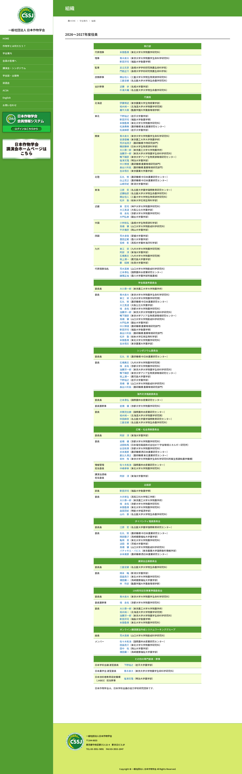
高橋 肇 (124, 226)
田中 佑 (124, 648)
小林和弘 (124, 222)
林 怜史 (124, 583)
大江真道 (124, 209)
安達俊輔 (124, 139)
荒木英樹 (124, 268)
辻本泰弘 (124, 272)
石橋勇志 (124, 255)
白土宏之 (124, 180)
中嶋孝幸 (124, 468)
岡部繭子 (124, 536)
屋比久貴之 (125, 455)
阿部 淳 (124, 252)
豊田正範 (124, 239)
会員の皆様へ (10, 60)
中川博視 (124, 164)
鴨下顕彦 (124, 157)
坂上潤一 (124, 259)
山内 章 (124, 514)
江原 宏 (124, 189)
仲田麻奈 (124, 419)
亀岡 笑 (124, 540)
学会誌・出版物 (11, 75)
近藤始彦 (124, 193)
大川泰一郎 (125, 150)
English (7, 97)
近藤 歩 (124, 86)
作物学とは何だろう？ (14, 46)
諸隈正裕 (124, 275)
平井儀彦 (124, 229)
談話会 (6, 83)
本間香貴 (124, 52)
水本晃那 (124, 451)
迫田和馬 (124, 444)
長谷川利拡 (125, 167)
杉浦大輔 (124, 90)
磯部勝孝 (124, 146)
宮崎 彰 (124, 242)
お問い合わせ (10, 105)
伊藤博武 (124, 103)
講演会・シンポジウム (14, 68)
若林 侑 (124, 458)
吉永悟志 (124, 170)
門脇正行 (124, 71)
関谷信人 (124, 77)
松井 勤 (124, 200)
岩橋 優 (124, 406)
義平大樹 (124, 110)
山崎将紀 (124, 183)
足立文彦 (124, 67)
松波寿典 (124, 126)
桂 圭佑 (124, 213)
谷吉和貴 (124, 448)
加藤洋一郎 (125, 153)
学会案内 (7, 53)
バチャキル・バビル (130, 550)
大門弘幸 (124, 216)
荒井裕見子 (125, 143)
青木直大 (124, 58)
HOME (6, 38)
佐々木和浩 (125, 464)
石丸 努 (124, 176)
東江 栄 (124, 248)
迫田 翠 (124, 543)
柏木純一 (124, 106)
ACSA (5, 90)
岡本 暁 (124, 573)
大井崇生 (124, 496)
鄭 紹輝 (124, 262)
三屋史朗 (124, 80)
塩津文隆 (124, 160)
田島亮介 (124, 576)
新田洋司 (124, 61)
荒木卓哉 (124, 235)
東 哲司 (124, 206)
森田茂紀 (124, 510)
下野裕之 (124, 116)
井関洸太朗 (125, 412)
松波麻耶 (124, 130)
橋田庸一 (124, 580)
